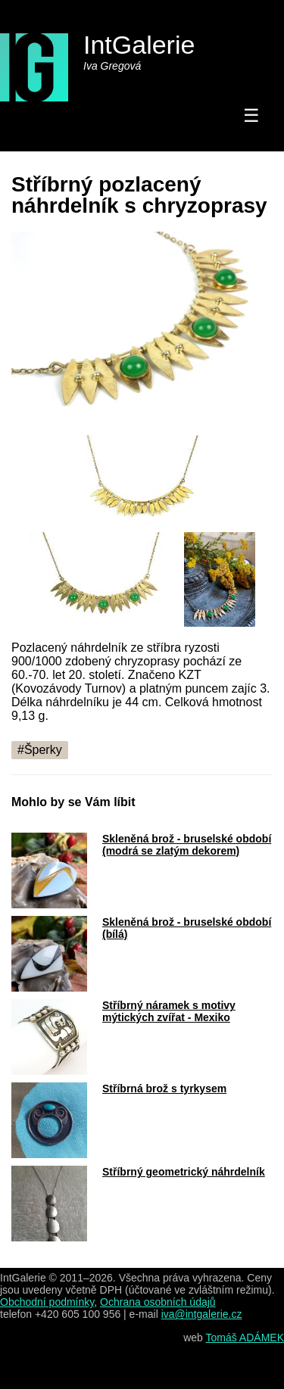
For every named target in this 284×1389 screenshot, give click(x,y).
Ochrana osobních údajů (158, 1302)
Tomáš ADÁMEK (245, 1337)
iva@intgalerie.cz (201, 1314)
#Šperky (39, 749)
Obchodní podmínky (47, 1302)
